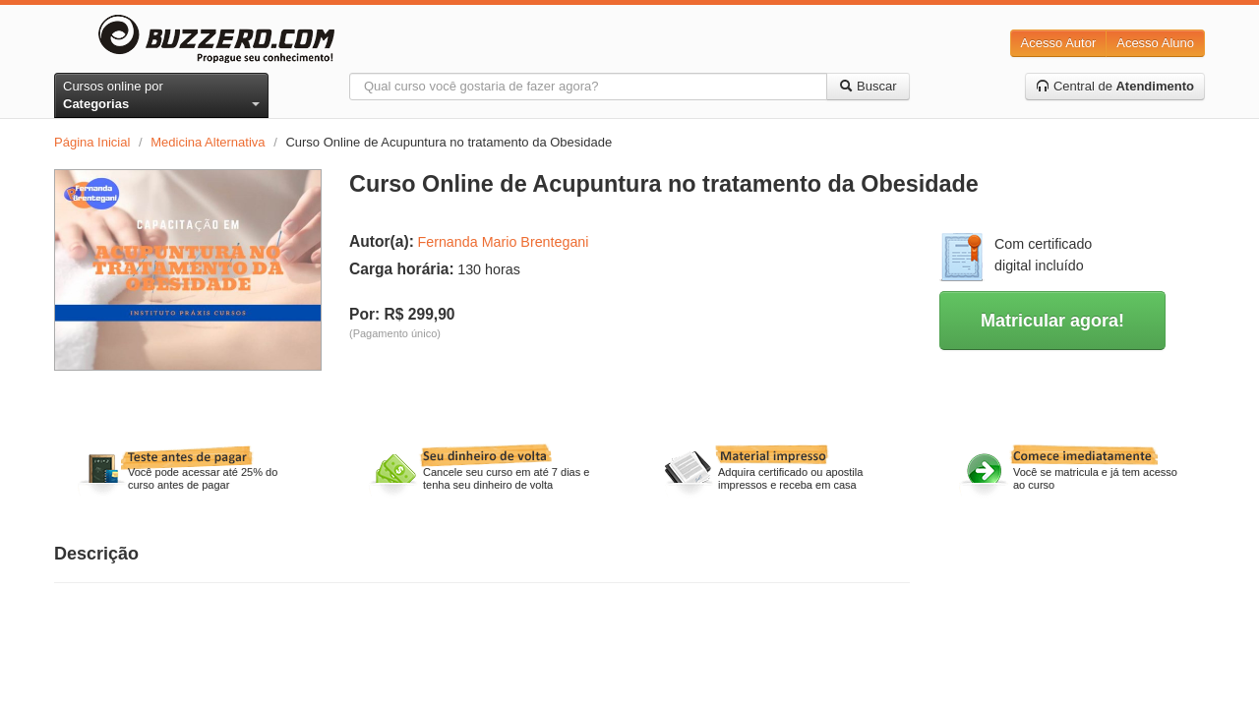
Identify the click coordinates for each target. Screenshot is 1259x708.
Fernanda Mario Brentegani (502, 242)
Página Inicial (92, 142)
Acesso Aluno (1155, 42)
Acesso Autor (1059, 42)
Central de (1115, 86)
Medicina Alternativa (207, 142)
